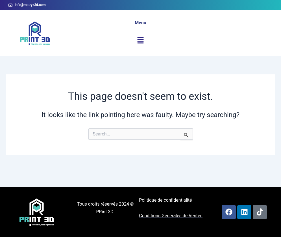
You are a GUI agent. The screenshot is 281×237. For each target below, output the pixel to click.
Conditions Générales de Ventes (171, 215)
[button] (140, 41)
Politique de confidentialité (165, 200)
